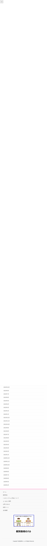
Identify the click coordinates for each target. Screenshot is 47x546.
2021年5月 (6, 441)
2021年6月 (6, 437)
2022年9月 (6, 390)
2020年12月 (7, 458)
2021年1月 (6, 454)
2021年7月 (6, 434)
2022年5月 (6, 400)
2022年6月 (6, 397)
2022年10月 (7, 387)
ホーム (4, 492)
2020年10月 (7, 464)
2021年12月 (7, 417)
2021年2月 (6, 451)
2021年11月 (7, 421)
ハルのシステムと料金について (11, 498)
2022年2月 (6, 410)
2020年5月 (6, 481)
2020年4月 (6, 485)
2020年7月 (6, 475)
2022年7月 (6, 394)
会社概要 (5, 510)
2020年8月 (6, 471)
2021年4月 (6, 444)
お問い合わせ (6, 504)
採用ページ (6, 507)
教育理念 (5, 495)
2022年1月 (6, 414)
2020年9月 (6, 468)
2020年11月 (7, 461)
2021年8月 (6, 431)
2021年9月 (6, 427)
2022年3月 (6, 407)
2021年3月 (6, 448)
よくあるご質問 (7, 501)
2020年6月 (6, 478)
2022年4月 (6, 404)
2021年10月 (7, 424)
